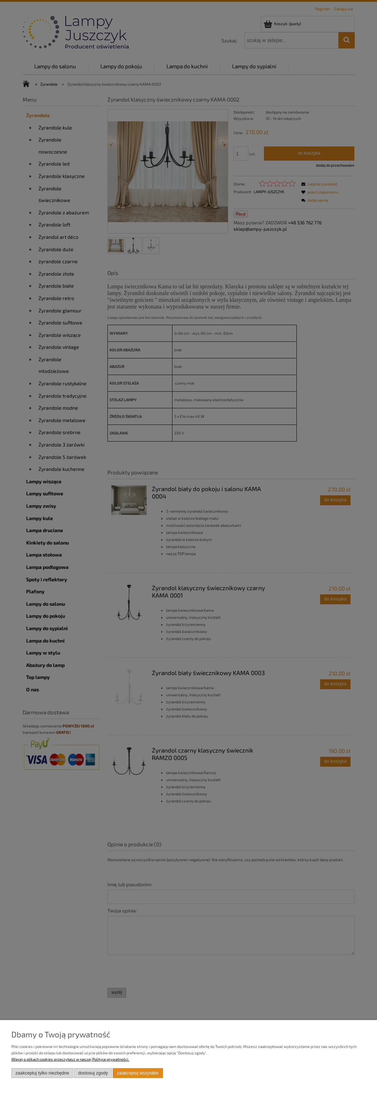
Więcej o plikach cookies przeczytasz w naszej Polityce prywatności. (70, 1059)
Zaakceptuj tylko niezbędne (42, 1073)
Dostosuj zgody (93, 1073)
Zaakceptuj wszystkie (138, 1073)
